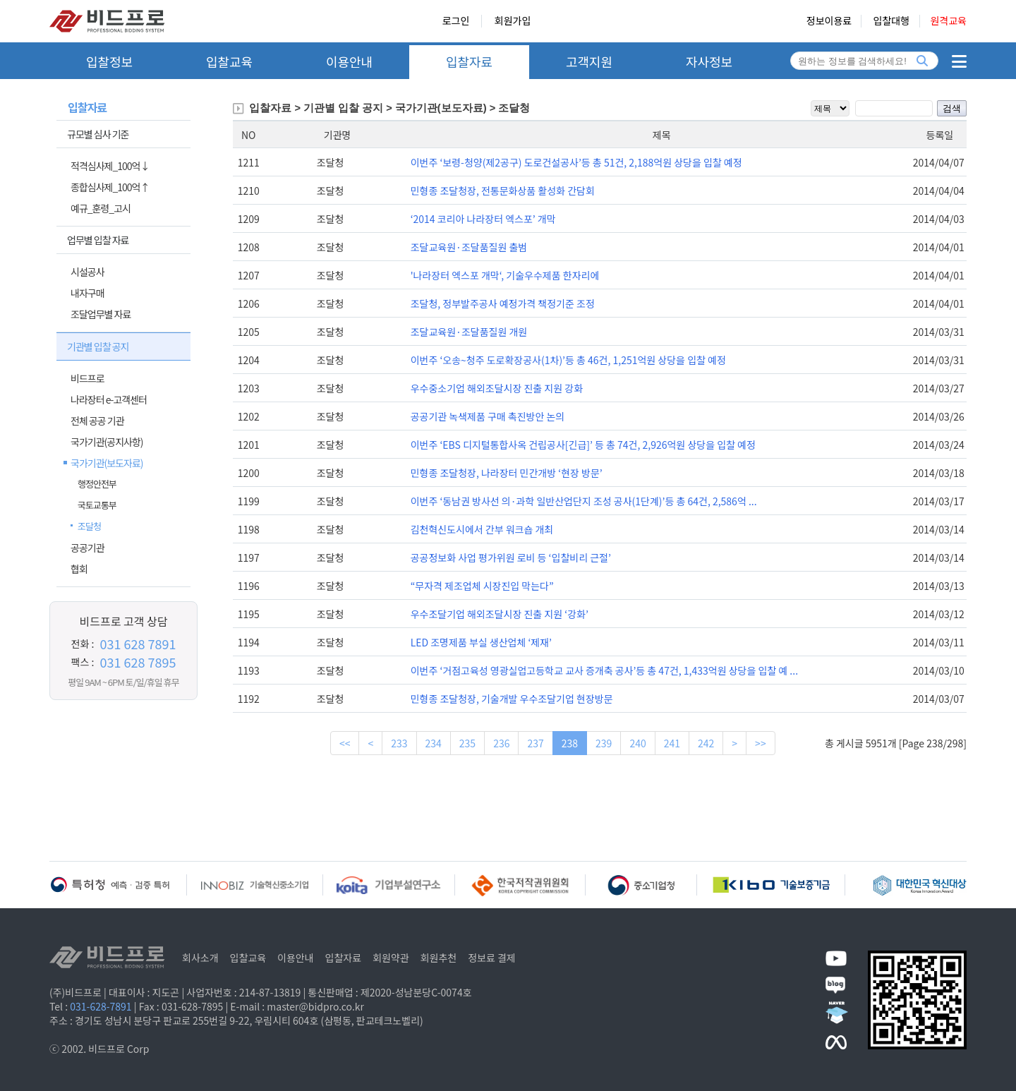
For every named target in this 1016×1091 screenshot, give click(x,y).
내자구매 (87, 293)
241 (672, 743)
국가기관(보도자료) (107, 463)
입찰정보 (109, 61)
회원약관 (391, 958)
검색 (952, 108)
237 (535, 743)
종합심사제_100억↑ (110, 187)
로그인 (456, 21)
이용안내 (349, 61)
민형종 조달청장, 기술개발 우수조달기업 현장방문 (512, 699)
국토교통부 (97, 505)
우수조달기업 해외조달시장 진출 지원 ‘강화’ (499, 614)
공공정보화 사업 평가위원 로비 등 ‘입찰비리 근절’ (511, 557)
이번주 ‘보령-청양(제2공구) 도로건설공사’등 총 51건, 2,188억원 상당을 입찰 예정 (576, 162)
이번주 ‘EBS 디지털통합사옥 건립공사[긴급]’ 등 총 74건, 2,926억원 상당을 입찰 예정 (583, 445)
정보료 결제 (492, 958)
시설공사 (87, 272)
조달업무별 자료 (101, 314)
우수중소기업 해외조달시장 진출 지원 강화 (497, 388)
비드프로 (87, 378)
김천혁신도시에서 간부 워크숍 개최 (482, 529)
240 (637, 743)
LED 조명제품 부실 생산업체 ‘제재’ (481, 642)
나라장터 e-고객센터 (109, 399)
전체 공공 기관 (97, 421)
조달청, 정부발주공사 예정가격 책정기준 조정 (503, 303)
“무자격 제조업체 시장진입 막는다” (482, 586)
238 (570, 743)
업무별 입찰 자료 (97, 240)
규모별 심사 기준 (97, 134)
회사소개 (200, 958)
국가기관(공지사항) (107, 442)
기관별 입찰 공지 (97, 346)
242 (706, 743)
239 (603, 743)
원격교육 (948, 21)
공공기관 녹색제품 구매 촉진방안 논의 (488, 416)
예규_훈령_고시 (101, 208)
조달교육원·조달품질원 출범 (469, 247)
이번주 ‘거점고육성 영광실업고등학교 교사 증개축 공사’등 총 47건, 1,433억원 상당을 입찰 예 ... (604, 670)
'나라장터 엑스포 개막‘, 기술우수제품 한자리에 (505, 275)
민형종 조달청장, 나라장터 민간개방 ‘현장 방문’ (507, 473)
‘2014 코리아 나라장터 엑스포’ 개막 (483, 219)
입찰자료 (469, 61)
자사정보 (709, 61)
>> (760, 743)
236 (501, 743)
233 (399, 743)
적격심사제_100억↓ (110, 166)
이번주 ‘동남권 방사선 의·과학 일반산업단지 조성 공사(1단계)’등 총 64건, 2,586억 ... (584, 501)
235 (467, 743)
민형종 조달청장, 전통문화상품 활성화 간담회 (503, 190)
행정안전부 (97, 483)
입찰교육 (229, 61)
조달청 (89, 526)
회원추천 (439, 958)
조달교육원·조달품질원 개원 (469, 332)
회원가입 (513, 21)
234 (433, 743)
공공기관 (87, 548)
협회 (79, 569)
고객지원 (589, 61)
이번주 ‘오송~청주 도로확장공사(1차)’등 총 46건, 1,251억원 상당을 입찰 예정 (568, 360)
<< (345, 743)
